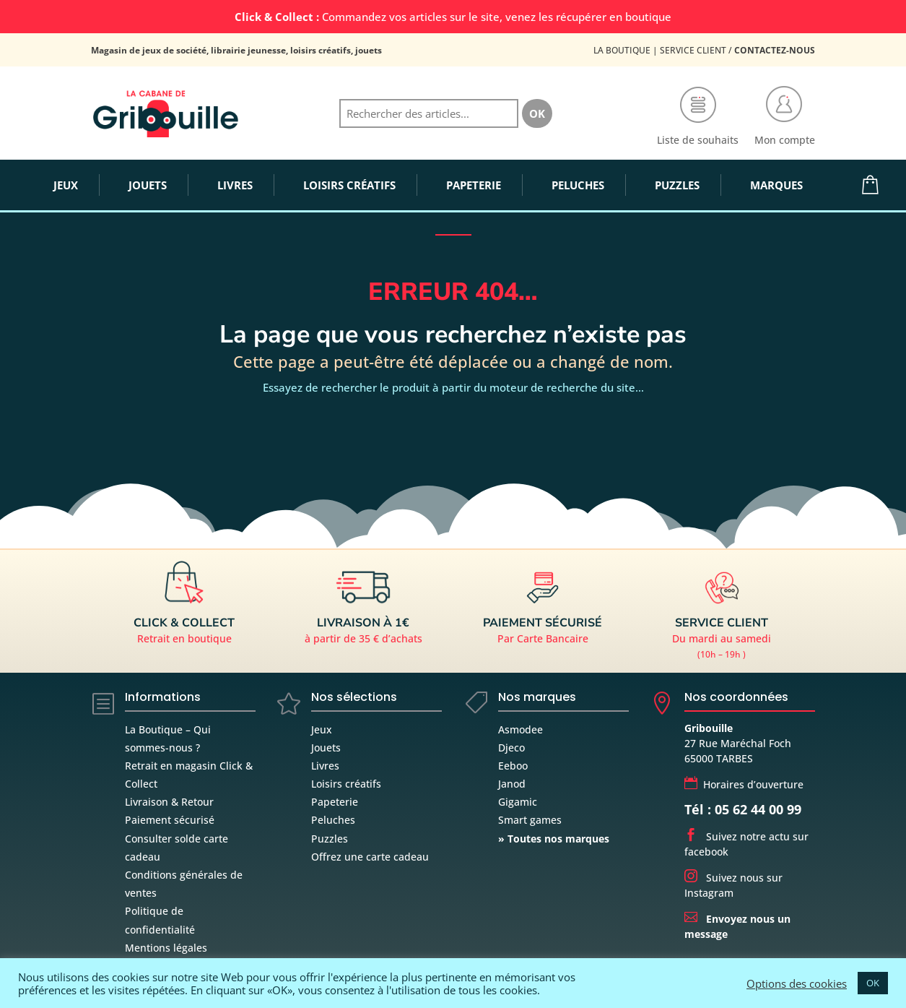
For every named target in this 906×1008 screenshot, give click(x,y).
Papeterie (334, 802)
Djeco (511, 747)
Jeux (321, 729)
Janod (512, 784)
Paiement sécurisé (169, 820)
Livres (325, 765)
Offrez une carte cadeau (370, 856)
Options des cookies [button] (796, 983)
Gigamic (517, 802)
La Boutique (621, 50)
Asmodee (520, 729)
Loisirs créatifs (346, 784)
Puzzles (329, 838)
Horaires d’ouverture (743, 784)
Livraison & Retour (169, 802)
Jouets (326, 747)
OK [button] (872, 982)
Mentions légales (166, 948)
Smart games (530, 820)
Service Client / (737, 50)
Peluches (333, 820)
